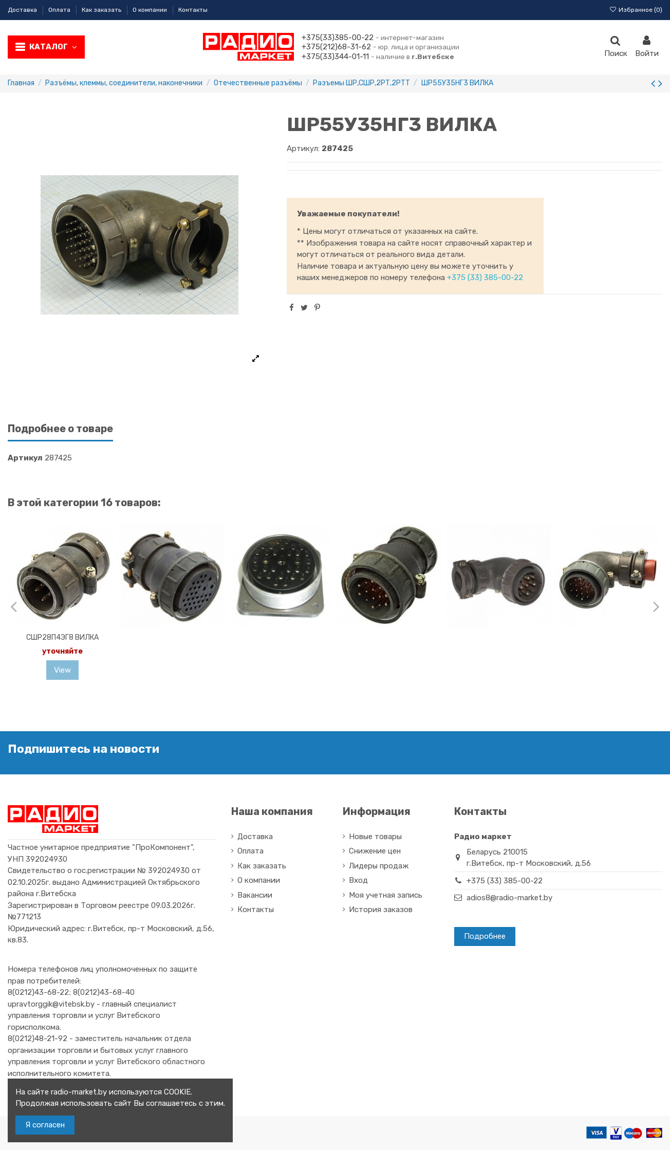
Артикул (25, 457)
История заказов (381, 909)
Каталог (53, 46)
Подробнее (485, 936)
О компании (151, 9)
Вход (358, 880)
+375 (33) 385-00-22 (485, 277)
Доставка (23, 9)
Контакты (193, 9)
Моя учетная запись (385, 895)
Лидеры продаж (378, 865)
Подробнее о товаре (60, 429)
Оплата (60, 9)
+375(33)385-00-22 (338, 37)
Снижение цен (375, 851)
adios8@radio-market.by (509, 897)
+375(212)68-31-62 (336, 46)
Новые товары (375, 836)
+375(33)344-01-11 (335, 56)
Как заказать (102, 9)
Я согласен (45, 1124)
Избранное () (635, 9)
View (62, 670)
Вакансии (254, 895)
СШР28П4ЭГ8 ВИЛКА (62, 637)
